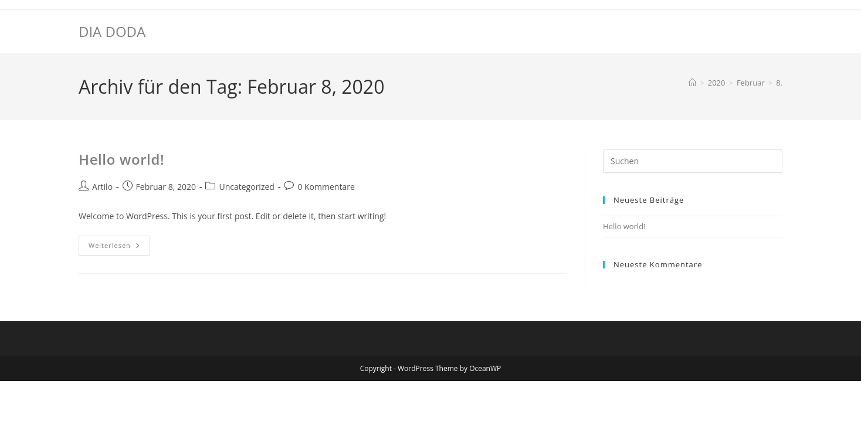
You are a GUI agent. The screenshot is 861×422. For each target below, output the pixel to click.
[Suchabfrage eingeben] (692, 161)
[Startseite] (692, 82)
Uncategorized (246, 186)
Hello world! (121, 159)
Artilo (102, 186)
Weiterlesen (119, 248)
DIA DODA (112, 31)
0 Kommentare (325, 186)
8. (779, 82)
